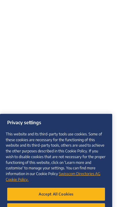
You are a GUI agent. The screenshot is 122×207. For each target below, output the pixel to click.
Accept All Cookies (56, 197)
